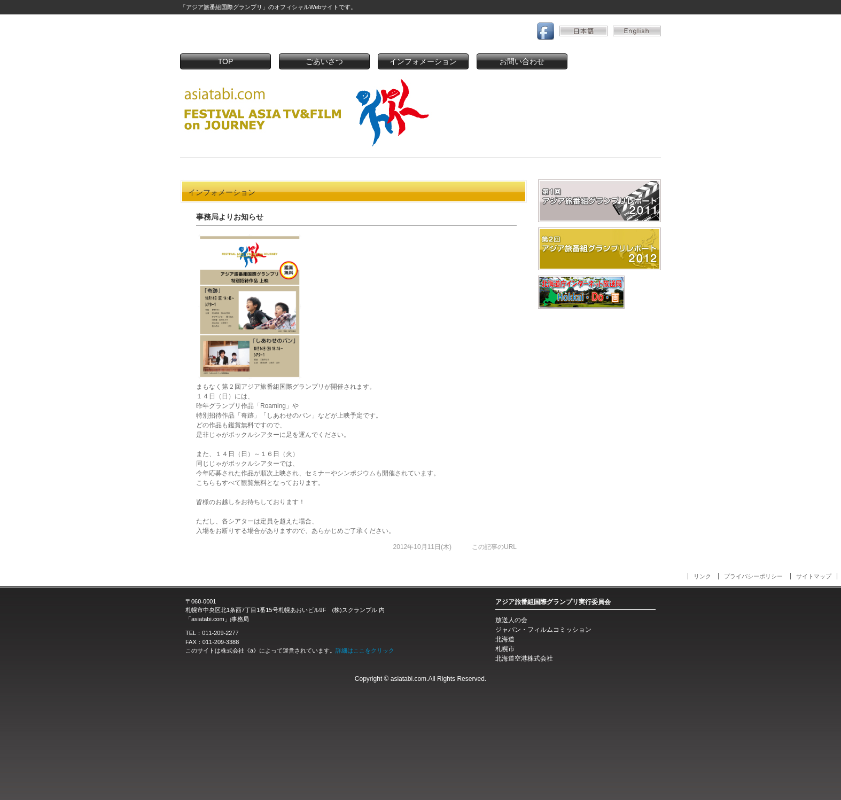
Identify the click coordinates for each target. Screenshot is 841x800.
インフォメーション (423, 61)
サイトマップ (813, 576)
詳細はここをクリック (365, 650)
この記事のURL (494, 547)
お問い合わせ (522, 61)
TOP (225, 61)
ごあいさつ (324, 61)
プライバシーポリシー (753, 576)
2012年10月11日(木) (422, 547)
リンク (702, 576)
